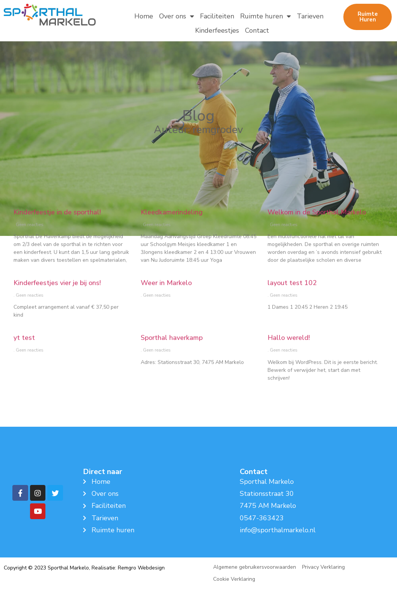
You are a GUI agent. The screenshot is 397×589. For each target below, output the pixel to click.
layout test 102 (292, 297)
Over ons (176, 16)
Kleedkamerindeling (172, 226)
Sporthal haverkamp (172, 352)
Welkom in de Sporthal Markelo (317, 226)
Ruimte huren (265, 16)
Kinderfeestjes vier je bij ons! (57, 297)
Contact (257, 30)
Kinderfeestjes (217, 30)
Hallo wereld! (289, 352)
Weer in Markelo (166, 297)
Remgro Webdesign (141, 567)
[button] (367, 17)
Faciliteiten (217, 16)
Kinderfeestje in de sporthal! (57, 226)
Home (143, 16)
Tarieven (310, 16)
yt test (24, 352)
